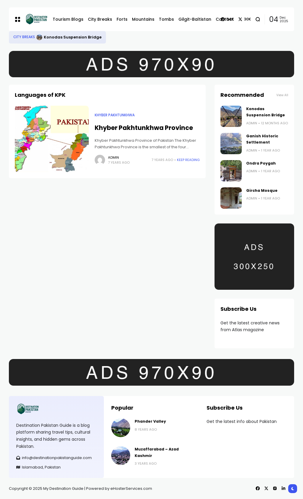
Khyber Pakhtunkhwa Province (144, 127)
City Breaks (24, 37)
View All (282, 95)
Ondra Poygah (261, 163)
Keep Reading (188, 159)
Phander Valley (150, 421)
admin (113, 157)
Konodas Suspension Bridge (72, 37)
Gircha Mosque (262, 190)
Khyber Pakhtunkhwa (115, 115)
